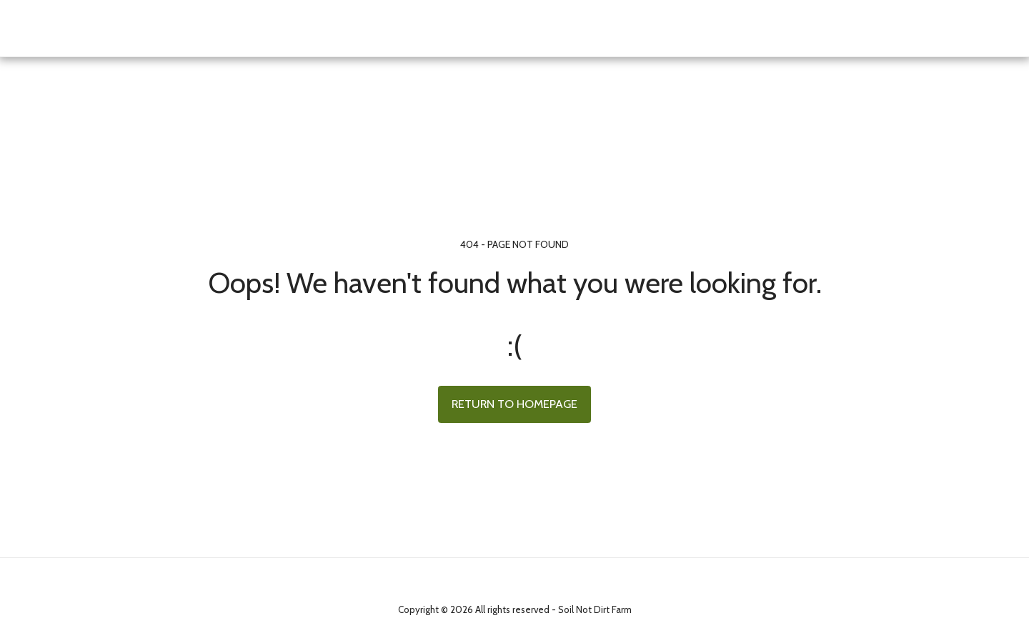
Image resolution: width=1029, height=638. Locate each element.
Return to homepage (514, 404)
